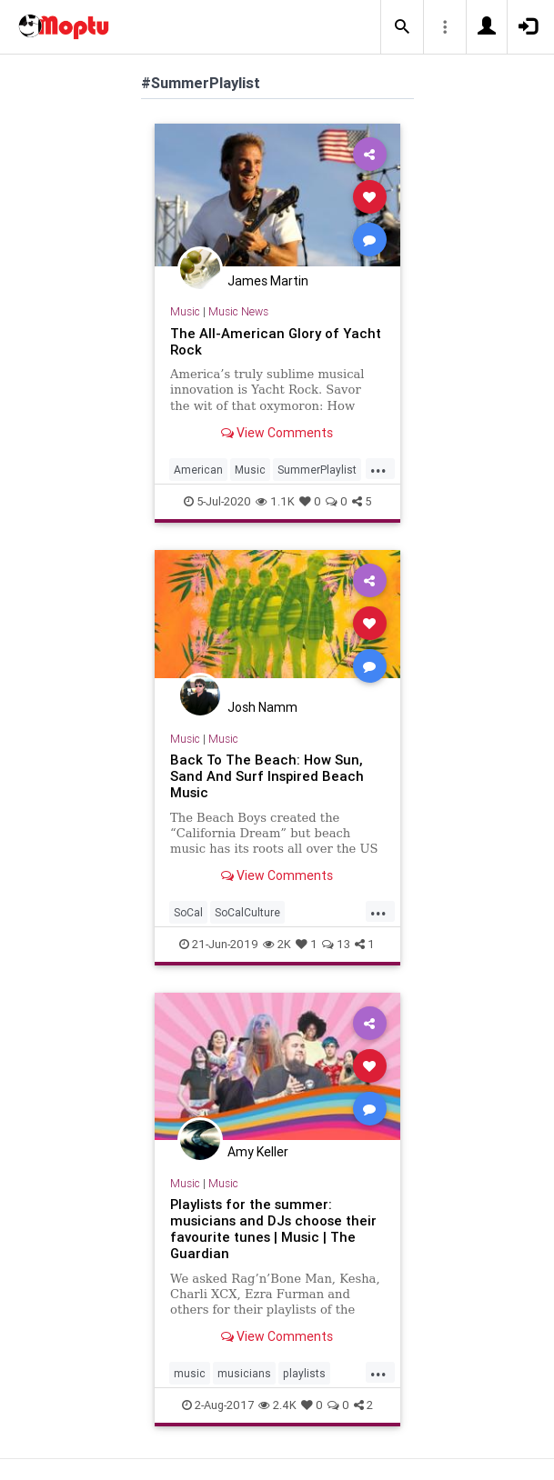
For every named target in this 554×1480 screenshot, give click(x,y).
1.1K (275, 501)
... (378, 468)
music (190, 1373)
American (198, 469)
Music (185, 311)
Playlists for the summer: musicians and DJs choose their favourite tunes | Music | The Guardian (273, 1228)
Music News (238, 311)
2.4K (277, 1405)
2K (277, 944)
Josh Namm (262, 707)
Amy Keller (257, 1152)
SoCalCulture (247, 912)
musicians (244, 1373)
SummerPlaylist (317, 469)
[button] (402, 27)
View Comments (277, 433)
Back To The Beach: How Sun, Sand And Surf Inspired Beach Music (267, 776)
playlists (304, 1373)
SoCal (188, 912)
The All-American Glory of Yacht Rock (275, 341)
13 (336, 944)
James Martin (267, 281)
